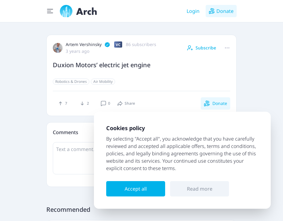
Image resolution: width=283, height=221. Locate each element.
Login (193, 11)
